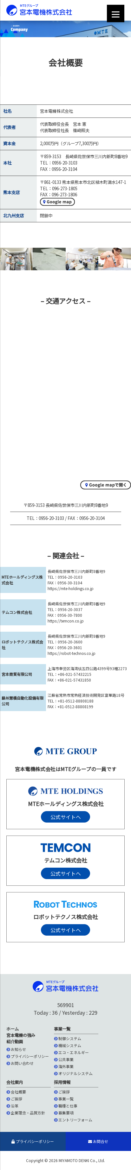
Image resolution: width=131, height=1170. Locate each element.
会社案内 (14, 1082)
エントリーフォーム (73, 1119)
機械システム (67, 1045)
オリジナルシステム (73, 1073)
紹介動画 (14, 1042)
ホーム (12, 1029)
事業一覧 (62, 1029)
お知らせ (16, 1049)
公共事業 (64, 1059)
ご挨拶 (14, 1098)
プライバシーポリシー (27, 1056)
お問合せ (98, 1141)
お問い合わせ (20, 1063)
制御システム (67, 1038)
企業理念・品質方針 (25, 1112)
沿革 (12, 1105)
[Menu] (115, 13)
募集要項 (64, 1112)
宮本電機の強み (20, 1035)
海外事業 (64, 1066)
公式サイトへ (65, 817)
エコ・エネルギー (71, 1052)
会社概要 (16, 1091)
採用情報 (62, 1082)
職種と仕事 (65, 1105)
